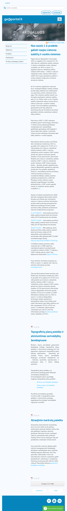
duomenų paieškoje (51, 312)
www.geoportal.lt (36, 267)
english (7, 3)
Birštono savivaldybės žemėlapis (47, 382)
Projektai (9, 54)
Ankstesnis (39, 491)
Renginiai (9, 46)
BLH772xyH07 (37, 220)
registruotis (46, 12)
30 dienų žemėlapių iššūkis (14, 61)
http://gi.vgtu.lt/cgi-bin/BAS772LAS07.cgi (44, 241)
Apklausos (9, 50)
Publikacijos (10, 58)
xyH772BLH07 (37, 213)
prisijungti (57, 12)
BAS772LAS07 (36, 228)
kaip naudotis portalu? (55, 508)
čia (39, 188)
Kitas (56, 491)
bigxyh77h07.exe (51, 254)
